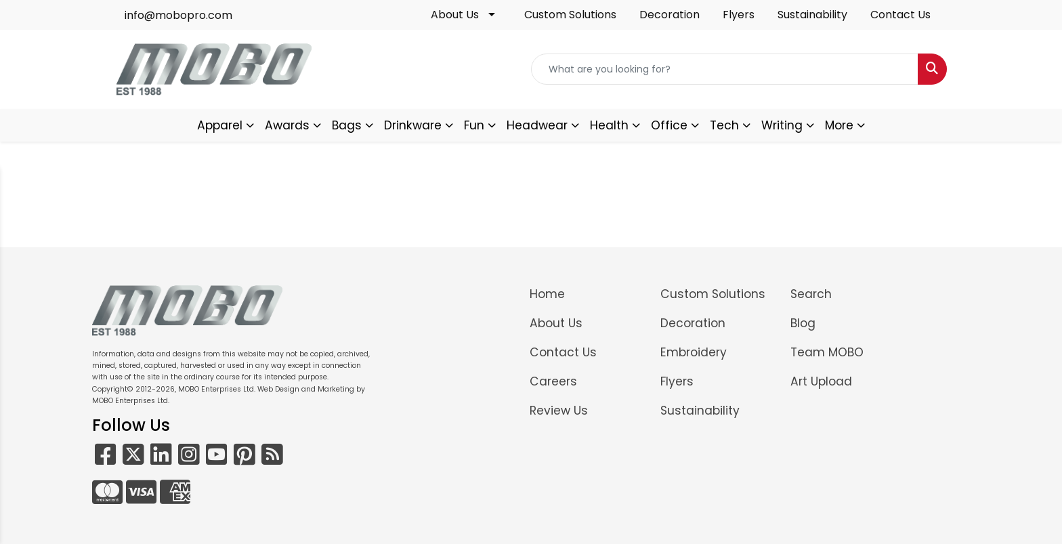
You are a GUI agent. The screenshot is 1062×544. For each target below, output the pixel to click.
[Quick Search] (724, 69)
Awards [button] (287, 125)
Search (811, 294)
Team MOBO (827, 352)
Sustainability (812, 14)
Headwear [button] (537, 125)
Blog (802, 323)
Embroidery (693, 352)
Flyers (739, 14)
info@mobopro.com (178, 15)
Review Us (559, 410)
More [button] (839, 125)
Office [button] (669, 125)
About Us (455, 14)
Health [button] (609, 125)
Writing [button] (782, 125)
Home (547, 294)
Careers (553, 381)
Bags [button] (347, 125)
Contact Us (900, 14)
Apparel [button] (219, 125)
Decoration (669, 14)
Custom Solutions (570, 14)
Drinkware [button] (413, 125)
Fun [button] (474, 125)
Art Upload (821, 381)
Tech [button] (724, 125)
